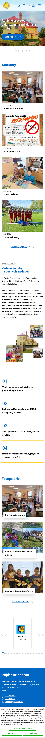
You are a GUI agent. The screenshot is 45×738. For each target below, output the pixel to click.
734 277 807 (19, 5)
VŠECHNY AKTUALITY (20, 247)
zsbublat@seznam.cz (24, 5)
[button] (15, 51)
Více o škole (10, 37)
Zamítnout (33, 733)
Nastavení (12, 733)
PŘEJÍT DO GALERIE (20, 602)
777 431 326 (10, 699)
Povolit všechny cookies (22, 728)
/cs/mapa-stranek (34, 5)
